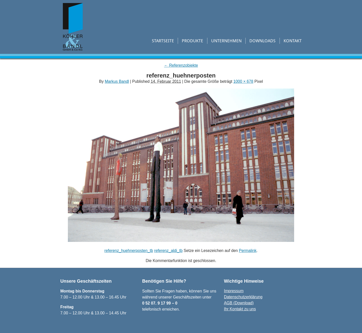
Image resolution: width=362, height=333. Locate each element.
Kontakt (293, 41)
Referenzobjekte (181, 65)
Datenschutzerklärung (243, 297)
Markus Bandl (117, 81)
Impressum (234, 291)
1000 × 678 (243, 81)
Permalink (247, 250)
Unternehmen (226, 41)
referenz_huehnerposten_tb (128, 250)
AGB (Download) (239, 303)
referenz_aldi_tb (168, 250)
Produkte (192, 41)
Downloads (262, 41)
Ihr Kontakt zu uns (240, 309)
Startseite (163, 41)
